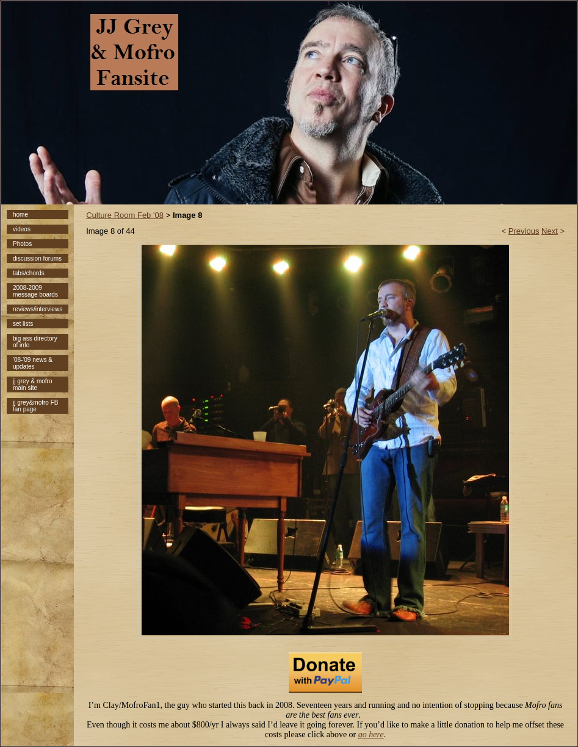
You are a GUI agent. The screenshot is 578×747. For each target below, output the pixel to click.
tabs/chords (29, 273)
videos (22, 229)
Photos (22, 243)
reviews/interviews (37, 309)
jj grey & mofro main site (32, 384)
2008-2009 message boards (35, 291)
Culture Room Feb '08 (125, 215)
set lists (23, 323)
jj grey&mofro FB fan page (35, 406)
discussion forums (37, 258)
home (20, 214)
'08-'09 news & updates (32, 363)
